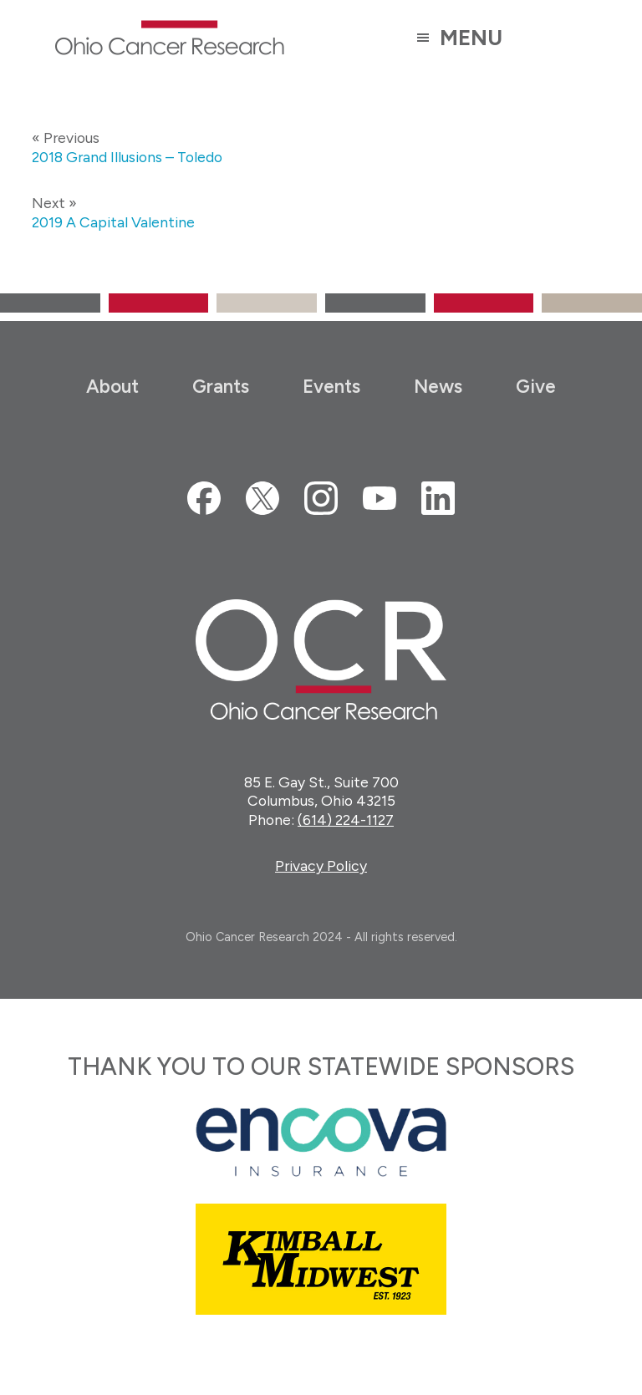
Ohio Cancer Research (169, 37)
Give (536, 386)
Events (331, 386)
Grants (220, 386)
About (112, 386)
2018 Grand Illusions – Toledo (127, 156)
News (438, 386)
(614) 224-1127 (346, 819)
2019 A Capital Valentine (113, 222)
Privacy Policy (321, 865)
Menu (471, 37)
